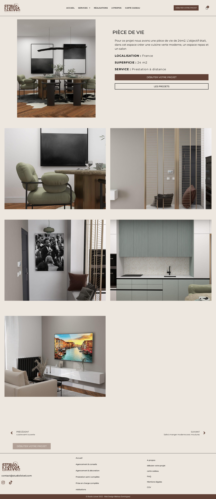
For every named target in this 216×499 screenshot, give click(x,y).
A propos (116, 8)
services (84, 8)
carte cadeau (132, 8)
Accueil (70, 8)
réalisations (101, 8)
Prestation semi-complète (87, 477)
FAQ (149, 476)
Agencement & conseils (86, 464)
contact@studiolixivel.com (17, 475)
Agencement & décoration (87, 470)
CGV (149, 487)
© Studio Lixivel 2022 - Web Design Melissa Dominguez (108, 497)
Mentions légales (154, 482)
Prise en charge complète (87, 483)
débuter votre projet (156, 465)
